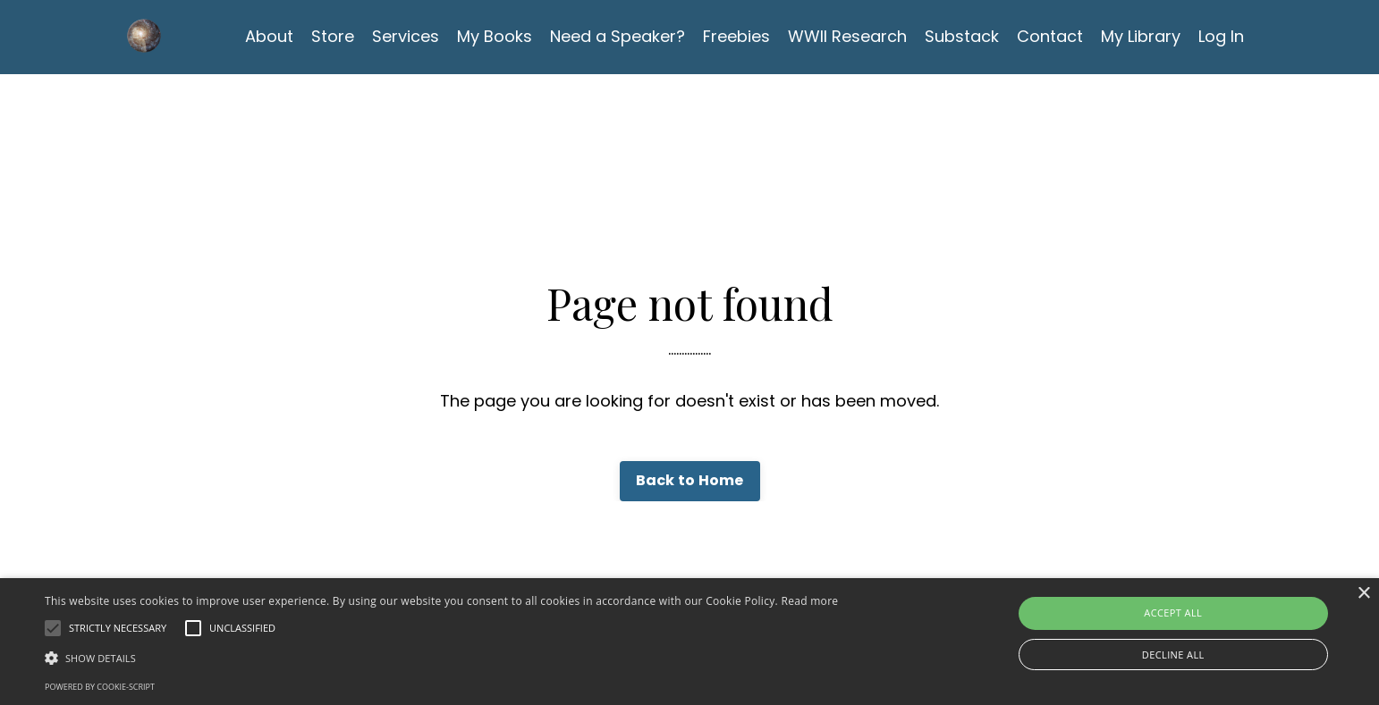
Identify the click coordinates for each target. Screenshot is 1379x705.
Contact (1050, 36)
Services (405, 36)
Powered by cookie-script (100, 686)
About (269, 36)
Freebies (736, 36)
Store (332, 36)
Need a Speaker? (617, 36)
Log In (1221, 36)
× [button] (1363, 593)
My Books (494, 36)
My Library (1140, 36)
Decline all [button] (1173, 654)
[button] (441, 658)
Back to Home (690, 480)
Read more (809, 600)
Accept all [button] (1173, 612)
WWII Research (847, 36)
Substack (962, 36)
